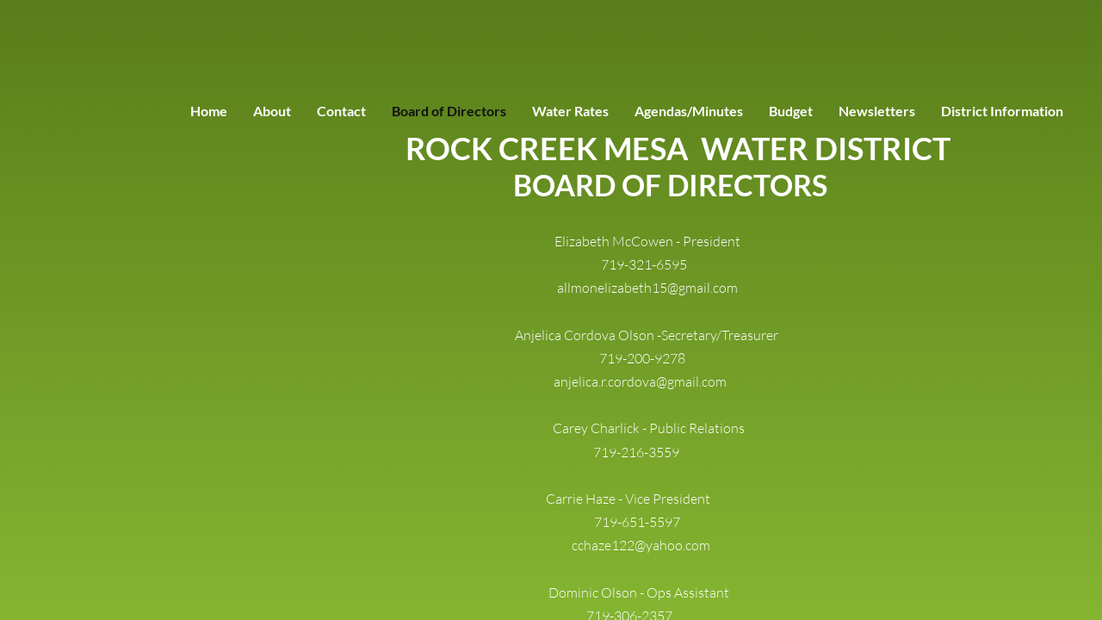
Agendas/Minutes (689, 110)
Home (208, 110)
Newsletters (877, 110)
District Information (1002, 110)
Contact (341, 110)
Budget (791, 110)
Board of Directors (449, 110)
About (272, 110)
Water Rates (570, 110)
